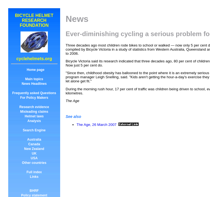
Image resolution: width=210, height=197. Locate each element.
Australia (34, 139)
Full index (34, 172)
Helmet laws (34, 116)
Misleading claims (34, 112)
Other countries (34, 163)
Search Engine (34, 130)
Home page (36, 70)
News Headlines (34, 84)
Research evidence (34, 107)
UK (34, 153)
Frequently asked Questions (34, 93)
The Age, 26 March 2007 (96, 125)
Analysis (34, 121)
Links (34, 177)
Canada (34, 144)
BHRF (34, 191)
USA (34, 158)
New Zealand (34, 149)
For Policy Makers (34, 98)
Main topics (34, 79)
